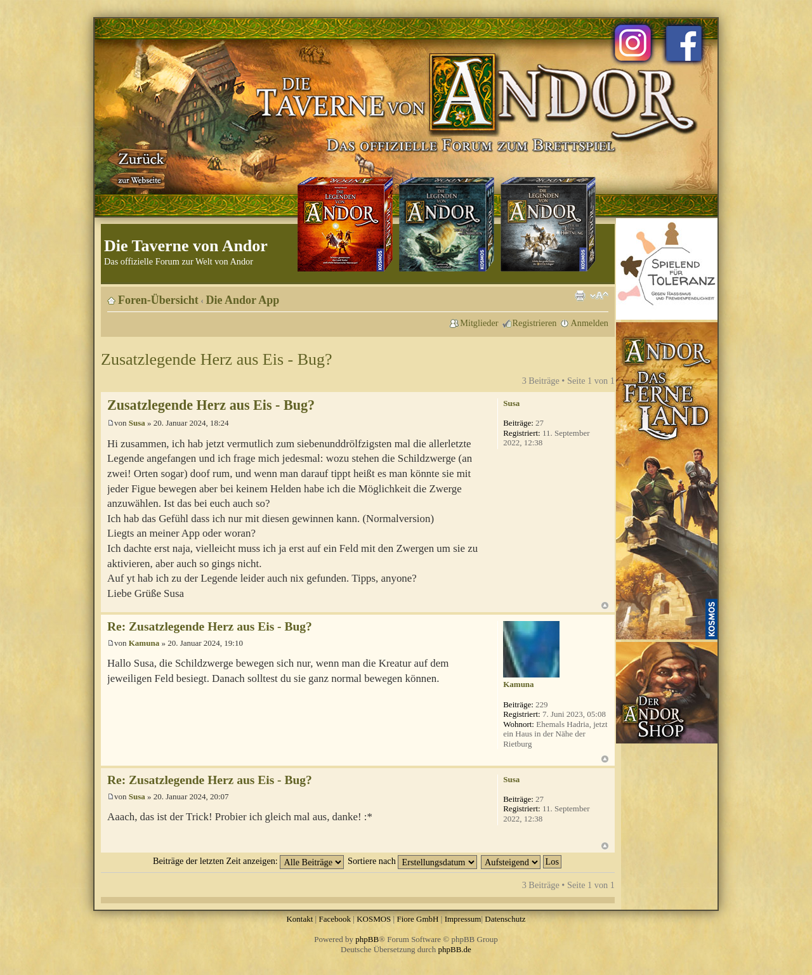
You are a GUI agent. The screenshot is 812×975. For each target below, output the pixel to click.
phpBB (367, 939)
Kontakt (299, 919)
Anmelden (589, 323)
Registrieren (535, 323)
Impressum (463, 919)
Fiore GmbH (417, 919)
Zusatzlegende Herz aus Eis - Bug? (216, 359)
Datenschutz (505, 919)
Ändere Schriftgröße (599, 295)
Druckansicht (580, 295)
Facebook (334, 919)
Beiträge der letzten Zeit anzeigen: (248, 861)
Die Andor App (243, 300)
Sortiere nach (412, 861)
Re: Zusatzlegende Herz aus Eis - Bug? (209, 626)
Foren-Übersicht (158, 300)
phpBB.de (454, 949)
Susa (137, 423)
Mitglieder (479, 323)
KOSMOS (374, 919)
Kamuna (144, 643)
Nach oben (604, 605)
